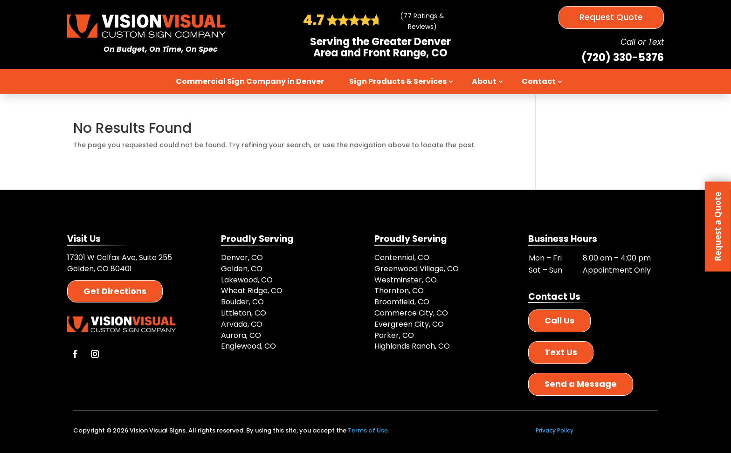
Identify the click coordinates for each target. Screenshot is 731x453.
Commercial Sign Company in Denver (250, 81)
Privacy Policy (554, 430)
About (484, 81)
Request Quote (611, 17)
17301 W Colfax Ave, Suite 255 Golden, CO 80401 (119, 263)
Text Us (561, 352)
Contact (539, 81)
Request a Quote (717, 226)
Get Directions (114, 291)
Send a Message (581, 384)
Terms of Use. (368, 430)
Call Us (559, 320)
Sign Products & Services (398, 81)
